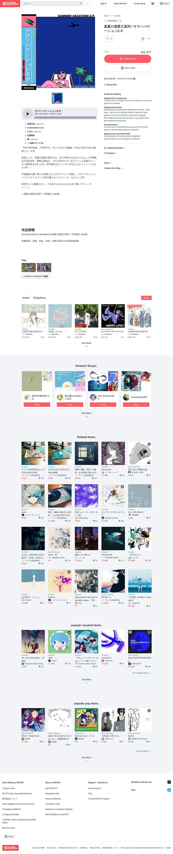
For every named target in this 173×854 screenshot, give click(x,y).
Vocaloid (116, 16)
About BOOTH (120, 4)
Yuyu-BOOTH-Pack (142, 118)
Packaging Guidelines (11, 809)
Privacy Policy (94, 848)
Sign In (103, 4)
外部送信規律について (110, 848)
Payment (111, 153)
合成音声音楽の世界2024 (138, 331)
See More (86, 415)
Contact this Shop (112, 168)
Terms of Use (52, 848)
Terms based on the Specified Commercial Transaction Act (142, 848)
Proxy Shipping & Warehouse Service (18, 804)
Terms (107, 163)
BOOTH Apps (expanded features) (17, 793)
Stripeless (39, 297)
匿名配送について (10, 799)
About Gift (111, 85)
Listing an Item (8, 788)
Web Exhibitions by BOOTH (57, 814)
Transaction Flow (52, 804)
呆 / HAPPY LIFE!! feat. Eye (112, 331)
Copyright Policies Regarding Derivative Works (19, 821)
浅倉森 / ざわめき (55, 331)
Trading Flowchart (115, 148)
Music (106, 16)
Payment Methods (53, 799)
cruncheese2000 (139, 397)
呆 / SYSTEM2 (81, 331)
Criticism (25, 329)
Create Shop (139, 4)
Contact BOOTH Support (99, 799)
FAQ (90, 793)
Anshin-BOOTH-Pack (124, 118)
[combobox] (53, 3)
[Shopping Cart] (152, 3)
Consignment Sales (10, 814)
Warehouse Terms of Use (68, 848)
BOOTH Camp (8, 828)
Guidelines (83, 848)
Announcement (94, 788)
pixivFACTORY (109, 139)
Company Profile (38, 848)
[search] (80, 4)
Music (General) (107, 329)
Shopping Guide (52, 793)
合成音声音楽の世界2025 (32, 331)
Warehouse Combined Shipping (58, 809)
